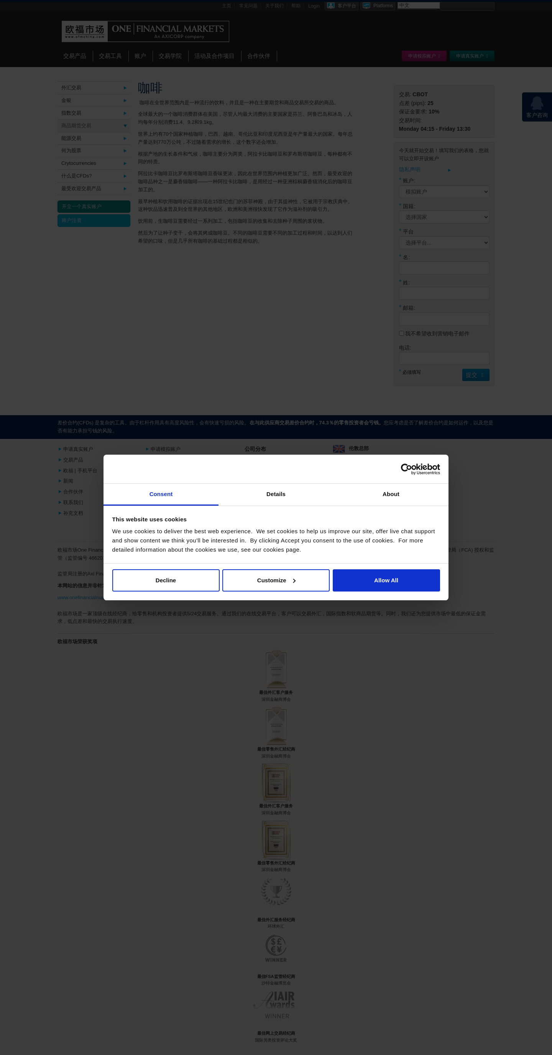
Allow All (386, 580)
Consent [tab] (161, 494)
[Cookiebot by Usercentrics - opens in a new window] (406, 469)
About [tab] (391, 494)
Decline (166, 580)
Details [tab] (276, 494)
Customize (276, 580)
